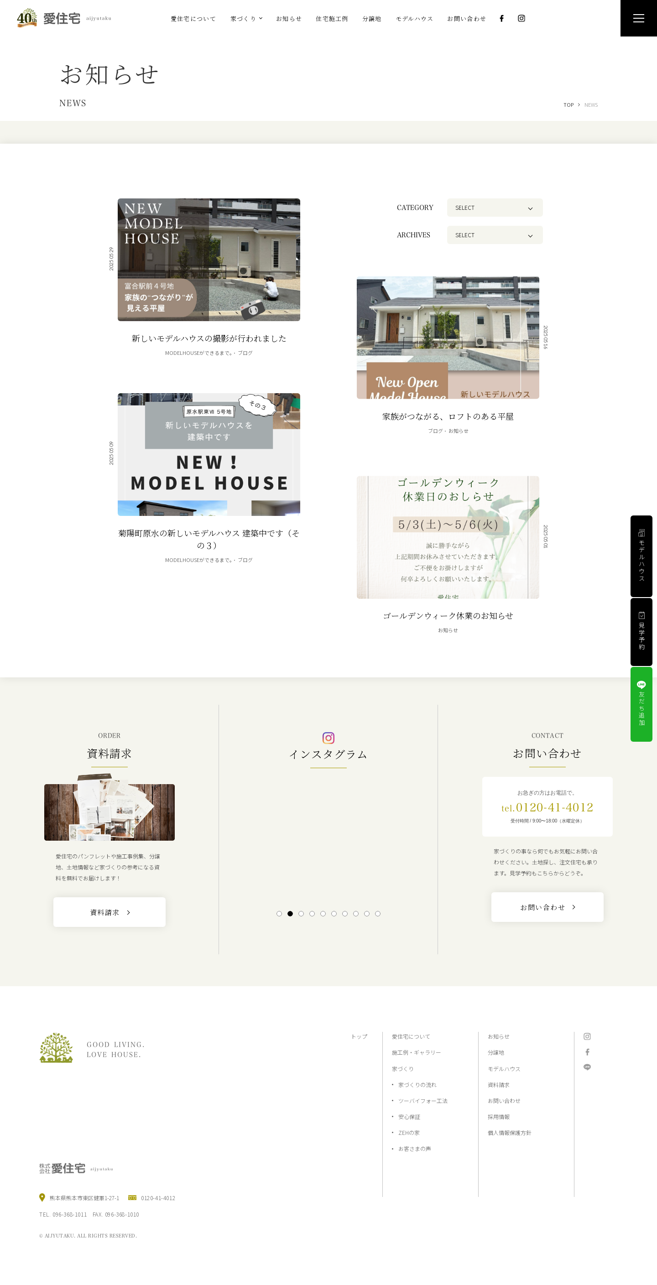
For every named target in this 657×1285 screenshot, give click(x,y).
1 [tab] (279, 913)
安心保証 (409, 1116)
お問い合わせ (504, 1100)
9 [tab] (366, 913)
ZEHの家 (409, 1132)
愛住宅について (411, 1036)
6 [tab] (333, 913)
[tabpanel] (328, 838)
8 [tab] (355, 913)
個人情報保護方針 (510, 1132)
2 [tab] (290, 913)
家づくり (403, 1068)
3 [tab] (300, 913)
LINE (587, 1067)
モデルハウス (504, 1068)
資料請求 (499, 1084)
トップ (359, 1036)
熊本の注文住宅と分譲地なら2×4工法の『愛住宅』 (68, 17)
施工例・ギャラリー (416, 1052)
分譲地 (496, 1052)
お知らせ (499, 1036)
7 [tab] (344, 913)
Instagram (521, 18)
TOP (568, 104)
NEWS (591, 104)
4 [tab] (311, 913)
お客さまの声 (414, 1148)
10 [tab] (378, 913)
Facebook (501, 18)
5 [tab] (322, 913)
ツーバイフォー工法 (423, 1100)
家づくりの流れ (417, 1084)
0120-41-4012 (547, 807)
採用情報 (499, 1116)
